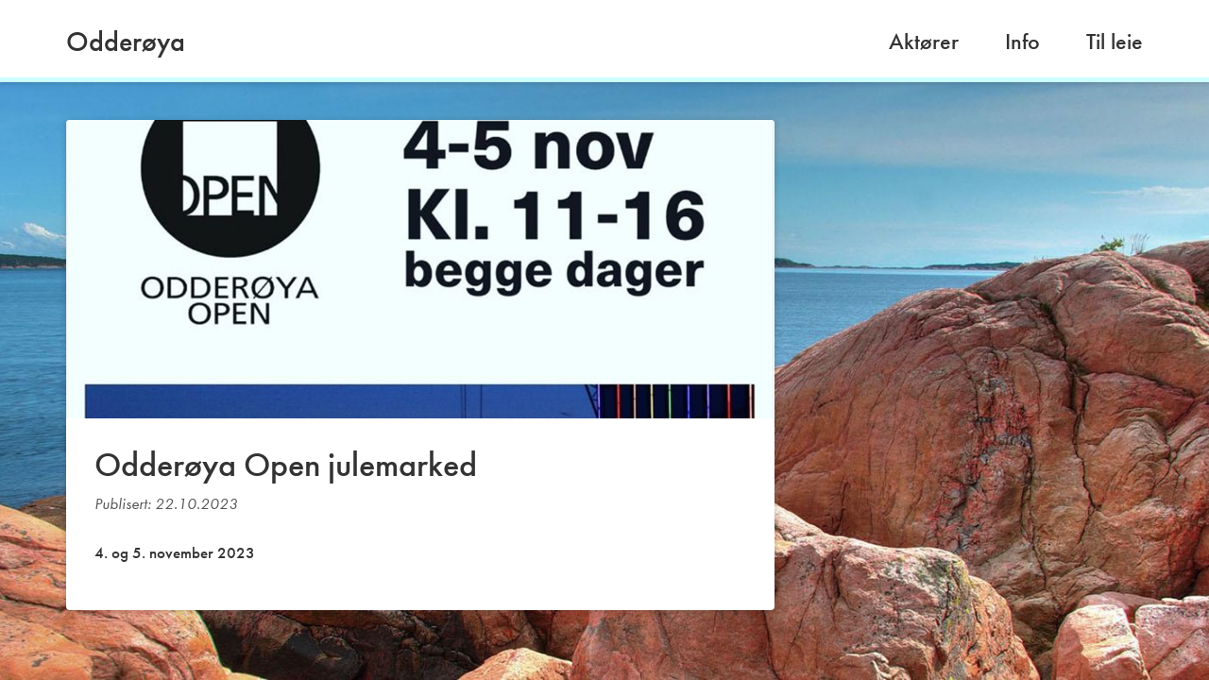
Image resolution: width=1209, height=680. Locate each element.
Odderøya (125, 42)
